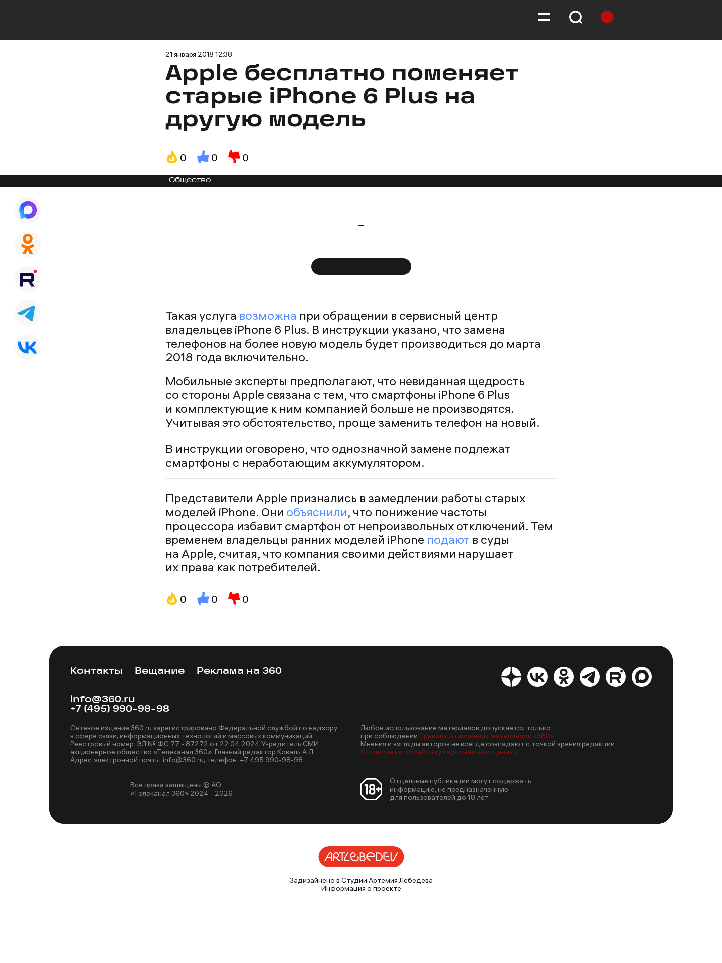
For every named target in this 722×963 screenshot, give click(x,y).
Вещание (160, 671)
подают (448, 539)
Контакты (96, 671)
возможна (268, 315)
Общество (190, 180)
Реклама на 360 (239, 671)
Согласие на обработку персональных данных (438, 751)
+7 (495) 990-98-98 (119, 709)
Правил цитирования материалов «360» (486, 735)
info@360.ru (102, 700)
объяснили (316, 511)
